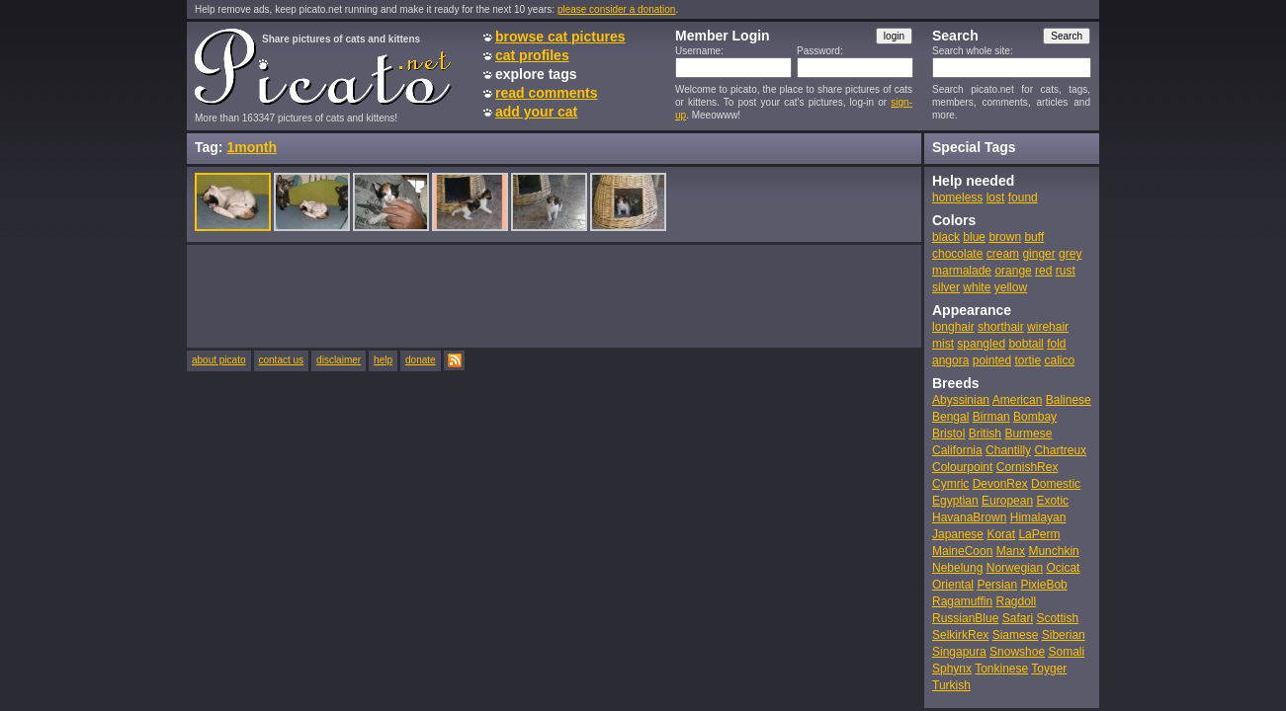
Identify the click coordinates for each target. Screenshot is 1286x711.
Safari (1017, 618)
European (1007, 501)
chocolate (957, 254)
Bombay (1035, 417)
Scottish (1057, 618)
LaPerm (1039, 534)
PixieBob (1043, 585)
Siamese (1015, 635)
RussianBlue (965, 618)
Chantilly (1008, 450)
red (1043, 270)
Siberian (1063, 635)
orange (1012, 270)
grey (1070, 254)
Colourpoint (962, 467)
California (957, 450)
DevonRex (1000, 484)
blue (974, 237)
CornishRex (1027, 467)
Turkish (951, 685)
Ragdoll (1016, 601)
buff (1034, 237)
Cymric (950, 484)
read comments (546, 93)
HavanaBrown (969, 517)
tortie (1027, 360)
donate (420, 360)
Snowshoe (1017, 652)
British (985, 433)
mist (943, 344)
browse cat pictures (560, 36)
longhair (953, 327)
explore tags (535, 74)
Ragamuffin (962, 601)
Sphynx (952, 668)
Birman (991, 417)
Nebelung (957, 568)
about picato (219, 360)
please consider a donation (616, 9)
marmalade (961, 270)
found (1023, 197)
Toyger (1049, 668)
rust (1065, 270)
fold (1056, 344)
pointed (992, 360)
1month (251, 147)
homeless (957, 197)
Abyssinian (960, 400)
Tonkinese (1001, 668)
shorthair (1001, 327)
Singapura (959, 652)
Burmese (1028, 433)
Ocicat (1062, 568)
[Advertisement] (554, 295)
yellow (1010, 287)
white (976, 287)
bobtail (1025, 344)
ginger (1038, 254)
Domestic (1055, 484)
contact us (281, 360)
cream (1002, 254)
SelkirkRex (960, 635)
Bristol (948, 433)
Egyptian (955, 501)
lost (995, 197)
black (946, 237)
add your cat (536, 111)
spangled (981, 344)
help (383, 360)
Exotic (1052, 501)
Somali (1066, 652)
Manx (1010, 551)
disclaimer (338, 360)
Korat (1000, 534)
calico (1059, 360)
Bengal (950, 417)
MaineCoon (962, 551)
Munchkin (1053, 551)
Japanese (958, 534)
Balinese (1068, 400)
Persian (997, 585)
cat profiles (532, 55)
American (1017, 400)
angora (950, 360)
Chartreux (1060, 450)
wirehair (1048, 327)
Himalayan (1038, 517)
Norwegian (1014, 568)
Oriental (953, 585)
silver (946, 287)
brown (1004, 237)
